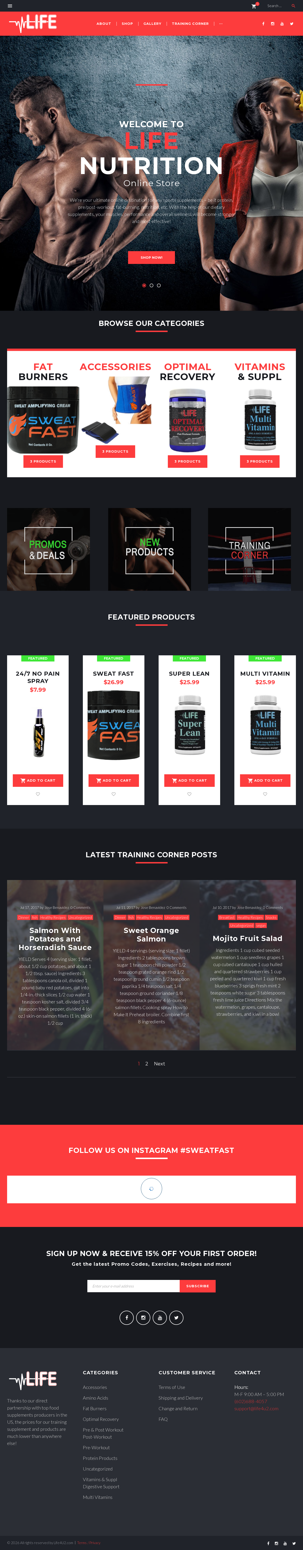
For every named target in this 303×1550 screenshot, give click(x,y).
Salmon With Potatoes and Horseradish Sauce (55, 939)
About (104, 24)
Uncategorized (80, 917)
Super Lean (189, 673)
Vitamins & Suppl (100, 1479)
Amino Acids (95, 1398)
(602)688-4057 (250, 1401)
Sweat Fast (113, 673)
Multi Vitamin (265, 673)
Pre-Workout (96, 1447)
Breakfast (227, 917)
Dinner (23, 917)
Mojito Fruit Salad (248, 938)
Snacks (271, 917)
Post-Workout (97, 1437)
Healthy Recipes (53, 917)
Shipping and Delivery (181, 1398)
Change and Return (178, 1408)
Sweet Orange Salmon (151, 934)
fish (34, 917)
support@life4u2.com (256, 1408)
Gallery (152, 24)
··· (221, 24)
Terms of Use (172, 1387)
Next (159, 1064)
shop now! (151, 257)
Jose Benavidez (57, 907)
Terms (82, 1543)
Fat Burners (95, 1408)
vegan (261, 925)
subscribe (197, 1286)
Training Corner (190, 24)
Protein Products (100, 1458)
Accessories (95, 1387)
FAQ (163, 1419)
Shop (127, 24)
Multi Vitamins (97, 1497)
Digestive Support (101, 1486)
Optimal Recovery (101, 1419)
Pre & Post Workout (103, 1429)
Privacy (94, 1543)
